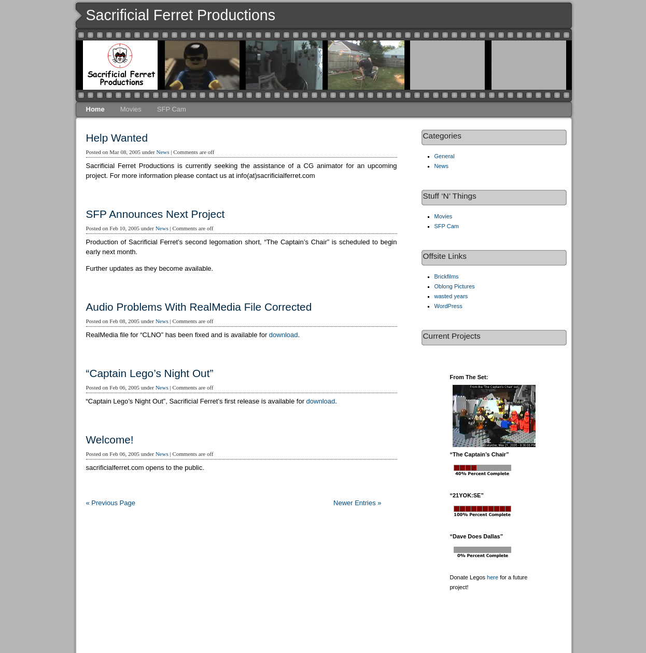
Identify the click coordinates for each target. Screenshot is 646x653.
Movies (131, 109)
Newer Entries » (357, 503)
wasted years (451, 296)
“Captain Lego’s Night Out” (150, 373)
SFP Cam (171, 109)
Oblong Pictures (454, 286)
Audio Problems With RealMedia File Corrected (199, 307)
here (492, 577)
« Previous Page (110, 503)
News (162, 152)
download (283, 335)
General (444, 156)
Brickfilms (446, 276)
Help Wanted (117, 138)
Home (95, 109)
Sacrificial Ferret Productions (181, 15)
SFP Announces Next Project (155, 214)
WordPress (448, 306)
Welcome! (110, 440)
